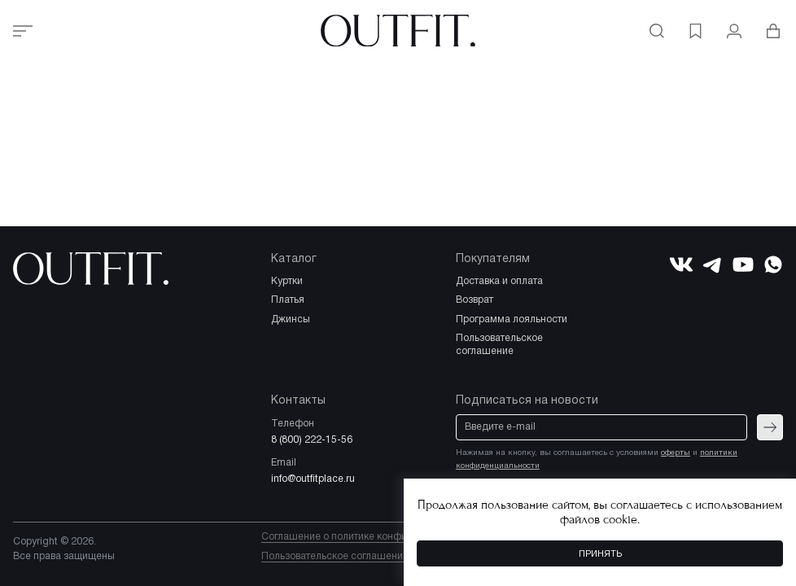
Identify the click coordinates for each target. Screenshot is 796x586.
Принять (600, 554)
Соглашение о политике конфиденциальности (370, 536)
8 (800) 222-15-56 (311, 439)
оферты (675, 453)
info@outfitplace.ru (313, 478)
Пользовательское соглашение (335, 556)
